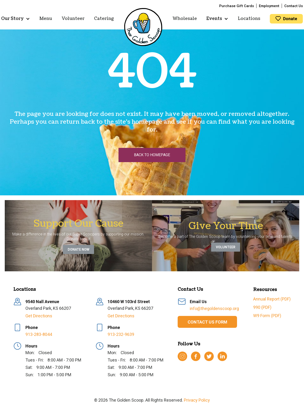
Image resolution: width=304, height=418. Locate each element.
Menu (45, 19)
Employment (269, 6)
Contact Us (293, 6)
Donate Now (78, 249)
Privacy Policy (197, 400)
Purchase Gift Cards (236, 6)
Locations (249, 19)
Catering (104, 19)
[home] (143, 27)
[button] (15, 19)
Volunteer (73, 19)
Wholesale (185, 19)
